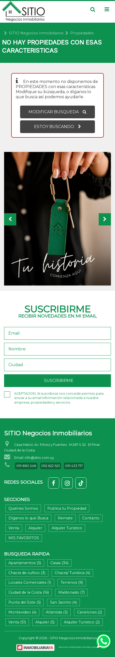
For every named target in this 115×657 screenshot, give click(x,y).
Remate (65, 518)
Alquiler (35, 528)
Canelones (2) (89, 612)
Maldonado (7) (71, 592)
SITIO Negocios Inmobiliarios (36, 33)
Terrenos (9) (72, 582)
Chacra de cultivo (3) (26, 572)
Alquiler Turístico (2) (82, 622)
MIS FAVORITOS (23, 538)
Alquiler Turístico (67, 528)
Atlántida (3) (57, 612)
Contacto (90, 518)
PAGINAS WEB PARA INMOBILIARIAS (79, 647)
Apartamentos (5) (24, 563)
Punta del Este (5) (24, 602)
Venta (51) (17, 622)
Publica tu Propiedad (66, 508)
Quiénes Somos (23, 508)
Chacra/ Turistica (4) (72, 572)
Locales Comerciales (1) (29, 582)
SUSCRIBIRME (59, 380)
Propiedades (82, 33)
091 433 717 (74, 466)
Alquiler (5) (44, 622)
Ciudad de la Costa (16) (28, 592)
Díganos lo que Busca (28, 518)
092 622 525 (50, 466)
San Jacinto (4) (63, 602)
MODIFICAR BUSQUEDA (57, 111)
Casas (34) (59, 563)
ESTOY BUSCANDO (57, 126)
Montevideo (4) (22, 612)
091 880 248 (26, 466)
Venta (13, 528)
